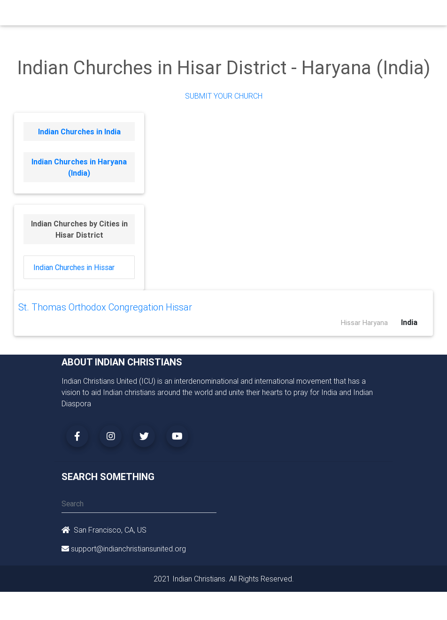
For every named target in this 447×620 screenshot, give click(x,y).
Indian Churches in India (79, 131)
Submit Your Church (223, 96)
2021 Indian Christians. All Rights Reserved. (224, 578)
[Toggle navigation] (380, 15)
